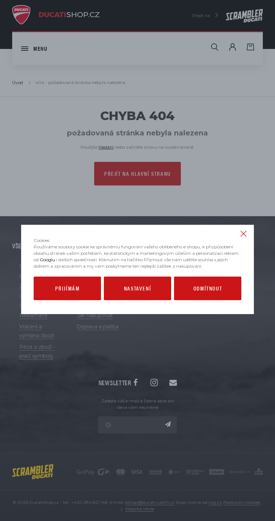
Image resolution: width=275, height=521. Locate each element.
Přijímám (67, 288)
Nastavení (137, 288)
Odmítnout (207, 288)
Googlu (47, 259)
